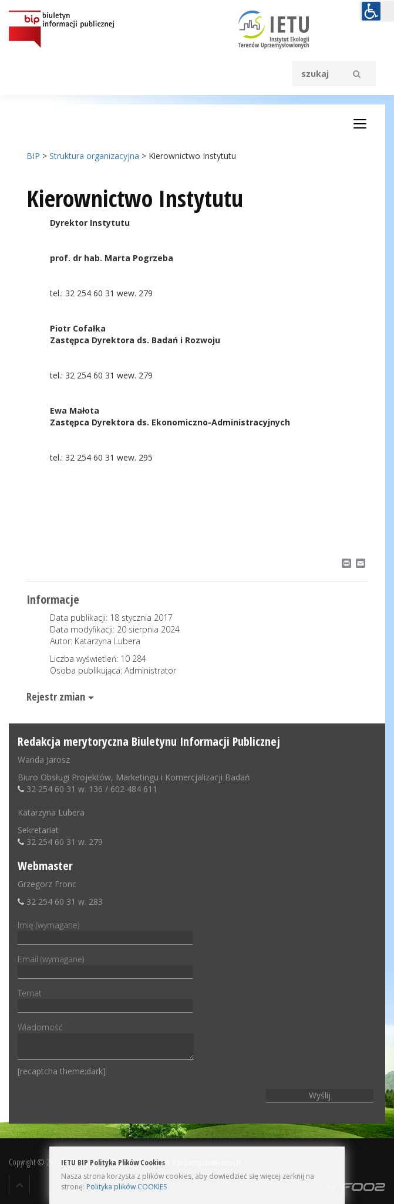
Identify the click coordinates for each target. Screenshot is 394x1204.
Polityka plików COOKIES (126, 1187)
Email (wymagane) (105, 965)
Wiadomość (106, 1042)
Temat (105, 999)
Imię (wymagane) (105, 931)
